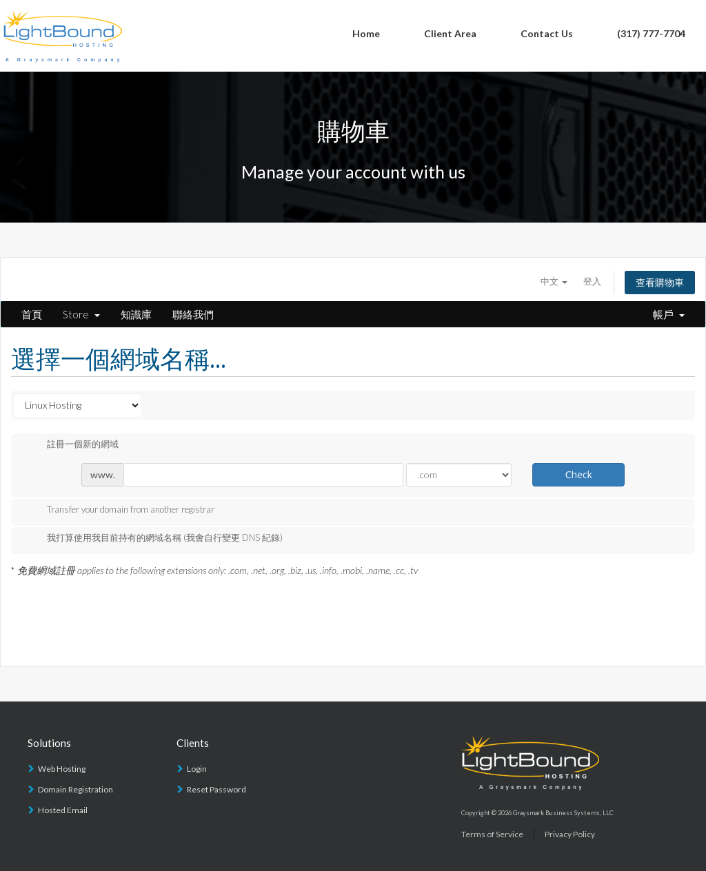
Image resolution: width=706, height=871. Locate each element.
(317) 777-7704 (651, 33)
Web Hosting (61, 769)
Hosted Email (63, 810)
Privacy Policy (570, 834)
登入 (592, 281)
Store (81, 314)
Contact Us (547, 33)
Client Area (450, 33)
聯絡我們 (193, 314)
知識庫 (136, 314)
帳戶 (669, 314)
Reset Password (216, 789)
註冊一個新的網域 (72, 445)
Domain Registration (75, 789)
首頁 (31, 314)
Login (197, 769)
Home (366, 33)
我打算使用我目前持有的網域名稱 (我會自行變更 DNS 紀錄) (154, 538)
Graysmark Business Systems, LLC (563, 813)
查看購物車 (660, 282)
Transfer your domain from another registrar (119, 510)
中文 (554, 281)
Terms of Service (492, 834)
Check (578, 474)
